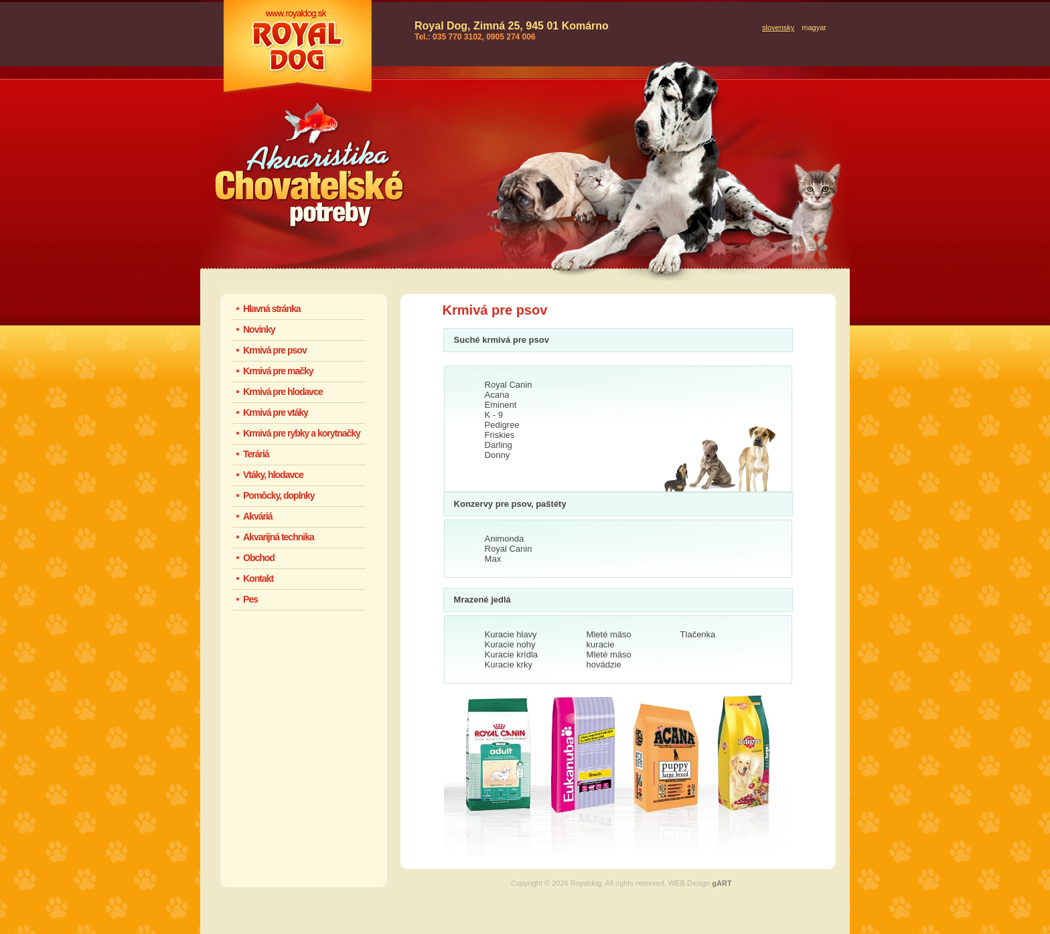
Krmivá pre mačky (278, 371)
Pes (250, 599)
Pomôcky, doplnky (279, 495)
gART (721, 883)
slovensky (778, 27)
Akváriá (258, 516)
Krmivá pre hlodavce (283, 391)
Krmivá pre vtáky (275, 412)
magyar (814, 27)
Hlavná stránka (272, 308)
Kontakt (258, 578)
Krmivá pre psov (275, 350)
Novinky (259, 329)
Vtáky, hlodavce (273, 474)
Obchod (259, 557)
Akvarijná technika (278, 537)
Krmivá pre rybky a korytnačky (301, 433)
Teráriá (256, 454)
